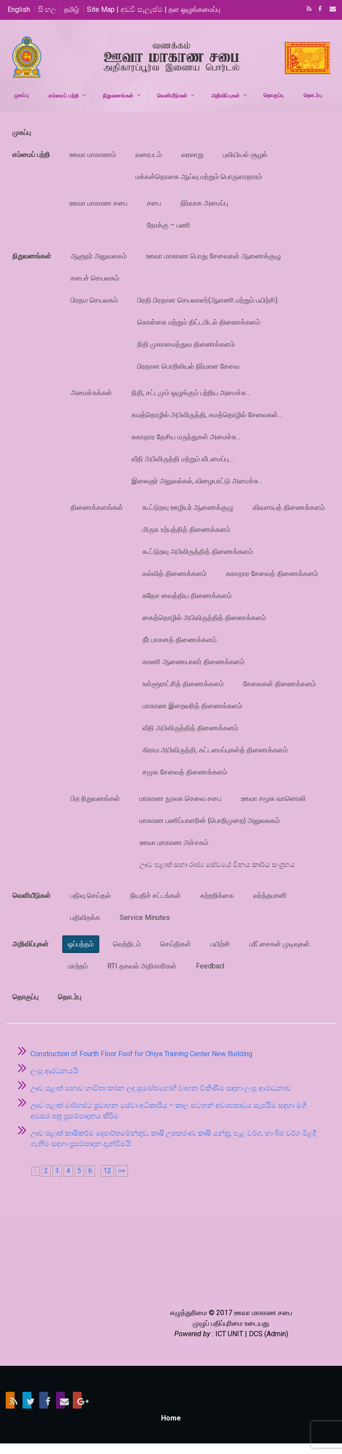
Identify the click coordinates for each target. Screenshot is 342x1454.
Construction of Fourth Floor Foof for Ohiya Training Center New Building (141, 1054)
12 (107, 1170)
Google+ (77, 1400)
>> (121, 1170)
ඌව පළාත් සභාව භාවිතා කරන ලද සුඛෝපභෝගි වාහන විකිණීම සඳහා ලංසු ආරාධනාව (160, 1088)
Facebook (319, 9)
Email (330, 9)
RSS (307, 9)
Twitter (27, 1400)
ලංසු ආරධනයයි (54, 1071)
